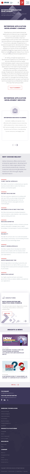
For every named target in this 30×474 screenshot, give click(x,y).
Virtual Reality (4, 418)
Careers (2, 457)
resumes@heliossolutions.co (8, 397)
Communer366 (4, 438)
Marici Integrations (5, 436)
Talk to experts (15, 87)
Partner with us (4, 459)
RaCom (2, 433)
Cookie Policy (19, 471)
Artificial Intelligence (5, 413)
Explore (7, 313)
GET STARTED (22, 2)
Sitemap (25, 471)
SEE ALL (15, 385)
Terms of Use (11, 471)
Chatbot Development (6, 423)
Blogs (2, 446)
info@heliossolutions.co (7, 393)
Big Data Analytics (5, 420)
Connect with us (4, 462)
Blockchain (3, 425)
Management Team (5, 455)
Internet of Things (5, 411)
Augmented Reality (5, 416)
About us (3, 452)
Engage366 (3, 431)
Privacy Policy (4, 471)
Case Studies (3, 444)
